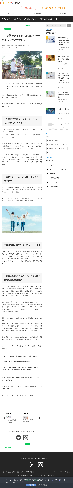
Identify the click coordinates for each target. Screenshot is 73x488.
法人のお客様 (12, 13)
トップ (52, 165)
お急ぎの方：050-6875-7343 (55, 8)
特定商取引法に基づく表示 (25, 475)
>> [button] (67, 128)
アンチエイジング (52, 144)
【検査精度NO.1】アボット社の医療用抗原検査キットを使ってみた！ (63, 77)
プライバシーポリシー (40, 475)
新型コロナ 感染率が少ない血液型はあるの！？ (63, 95)
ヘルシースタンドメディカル (10, 47)
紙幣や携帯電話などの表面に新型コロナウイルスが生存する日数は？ (63, 41)
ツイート (10, 25)
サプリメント (65, 144)
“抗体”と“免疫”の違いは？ (63, 110)
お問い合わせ (28, 8)
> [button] (61, 128)
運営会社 (67, 472)
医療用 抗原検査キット (56, 178)
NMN (49, 152)
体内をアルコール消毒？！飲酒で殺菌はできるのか (63, 59)
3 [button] (61, 124)
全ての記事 (6, 19)
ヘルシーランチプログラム (58, 169)
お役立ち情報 (62, 13)
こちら (7, 380)
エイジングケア (52, 148)
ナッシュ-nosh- (44, 472)
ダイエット (63, 148)
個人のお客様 (37, 13)
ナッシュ (52, 173)
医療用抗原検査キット (53, 140)
